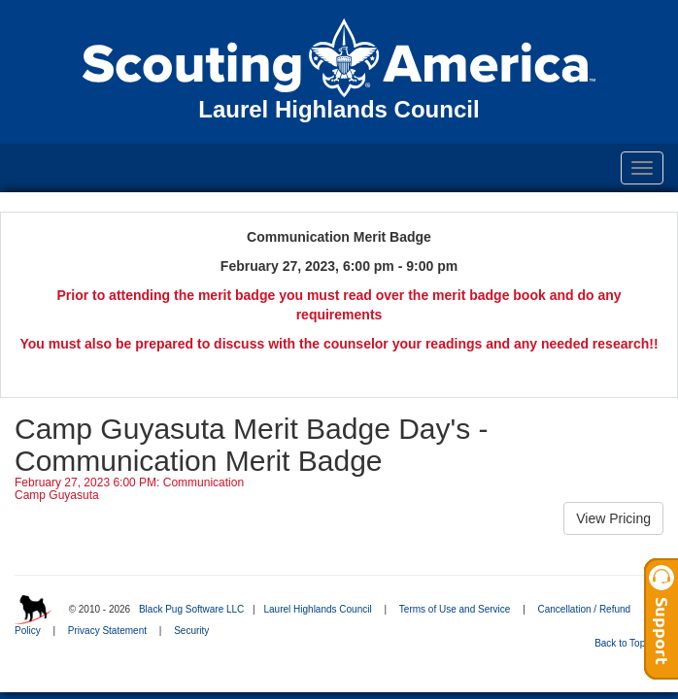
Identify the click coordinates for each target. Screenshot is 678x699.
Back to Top (626, 643)
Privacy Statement (107, 630)
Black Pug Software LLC (191, 609)
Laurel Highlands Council (317, 609)
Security (191, 630)
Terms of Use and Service (455, 609)
